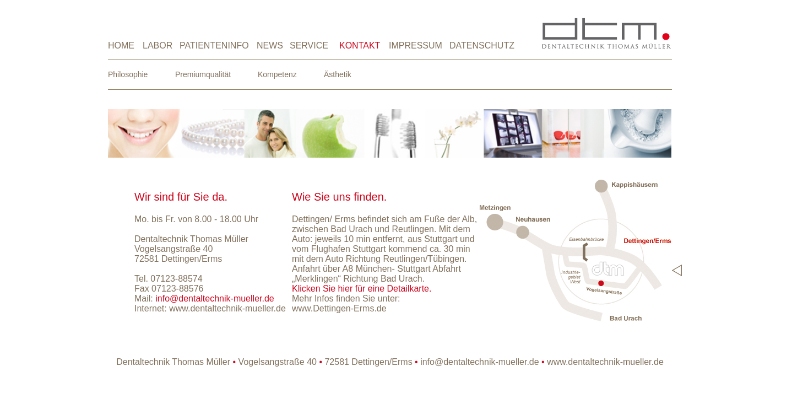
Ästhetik (337, 74)
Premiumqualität (203, 74)
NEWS (270, 45)
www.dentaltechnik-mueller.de (227, 308)
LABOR (157, 45)
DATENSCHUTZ (481, 45)
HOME (121, 45)
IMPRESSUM (415, 45)
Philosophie (128, 74)
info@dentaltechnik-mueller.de (479, 362)
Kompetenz (277, 74)
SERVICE (309, 45)
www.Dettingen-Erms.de (339, 308)
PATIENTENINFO (214, 45)
